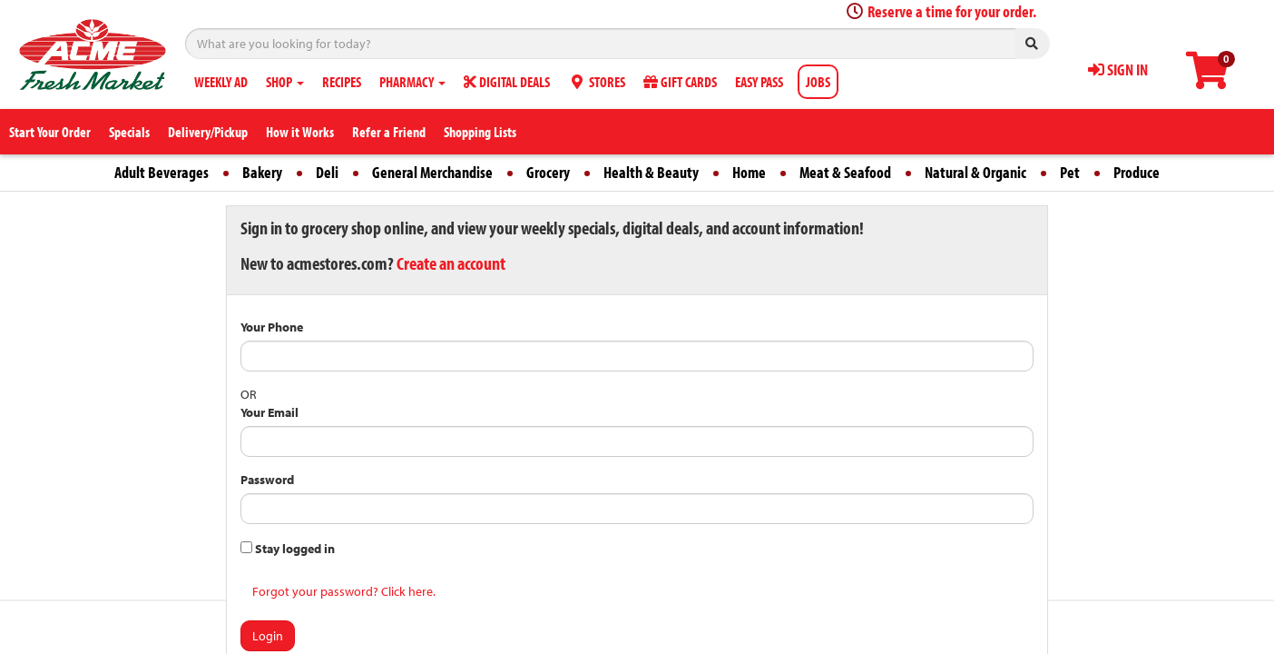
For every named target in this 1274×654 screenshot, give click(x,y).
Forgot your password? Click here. (344, 591)
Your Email (269, 412)
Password (267, 479)
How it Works (300, 132)
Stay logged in (287, 548)
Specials (129, 132)
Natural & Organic (975, 172)
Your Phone (271, 327)
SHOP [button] (285, 82)
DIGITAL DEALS (507, 82)
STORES (596, 82)
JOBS (818, 82)
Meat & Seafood (845, 172)
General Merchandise (432, 172)
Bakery (262, 172)
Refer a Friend (389, 132)
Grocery (548, 172)
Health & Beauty (651, 172)
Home (749, 172)
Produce (1136, 172)
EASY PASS (759, 82)
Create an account (451, 263)
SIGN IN (1118, 69)
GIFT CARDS (680, 82)
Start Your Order (50, 132)
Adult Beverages (161, 172)
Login (267, 636)
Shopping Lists (480, 132)
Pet (1070, 172)
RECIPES (341, 82)
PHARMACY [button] (412, 82)
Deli (327, 172)
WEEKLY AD (221, 82)
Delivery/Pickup (208, 132)
